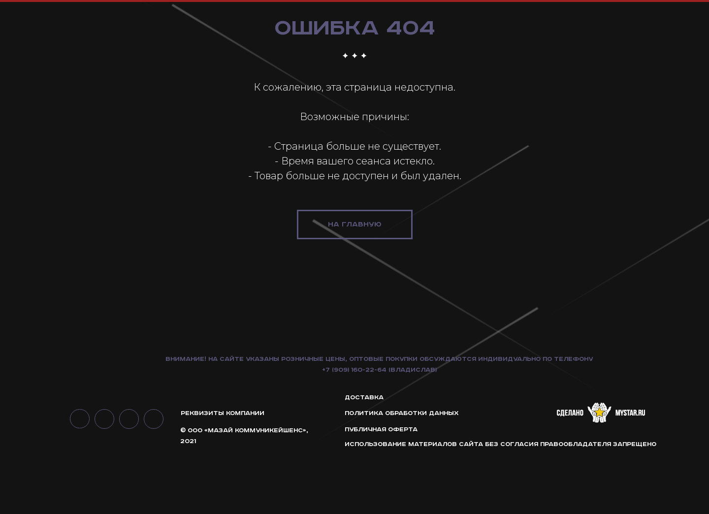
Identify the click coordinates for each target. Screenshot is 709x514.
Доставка (364, 456)
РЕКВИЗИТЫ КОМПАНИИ (222, 472)
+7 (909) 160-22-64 (354, 429)
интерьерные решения (639, 29)
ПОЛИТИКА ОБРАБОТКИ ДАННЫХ (402, 472)
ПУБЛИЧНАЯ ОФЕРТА (381, 488)
